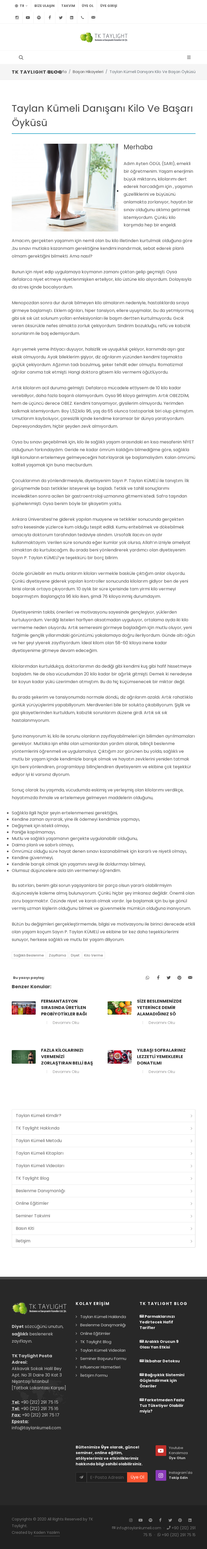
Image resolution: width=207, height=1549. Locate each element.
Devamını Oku (65, 1022)
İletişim (104, 1241)
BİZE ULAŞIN (44, 5)
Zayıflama (57, 955)
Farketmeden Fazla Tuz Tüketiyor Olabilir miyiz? (162, 1405)
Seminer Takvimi (104, 1216)
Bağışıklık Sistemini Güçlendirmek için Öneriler (162, 1380)
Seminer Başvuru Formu (103, 1358)
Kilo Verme (93, 955)
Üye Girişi (108, 5)
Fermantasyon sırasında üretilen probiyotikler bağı (64, 1007)
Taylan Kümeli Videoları (104, 1166)
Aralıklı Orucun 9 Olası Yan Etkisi (159, 1344)
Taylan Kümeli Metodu (104, 1141)
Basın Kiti (104, 1228)
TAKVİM (68, 5)
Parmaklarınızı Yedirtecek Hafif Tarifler (157, 1322)
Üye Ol (88, 5)
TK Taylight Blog (104, 1178)
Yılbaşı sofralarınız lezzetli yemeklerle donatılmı (161, 1056)
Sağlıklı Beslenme (29, 955)
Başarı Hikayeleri (88, 71)
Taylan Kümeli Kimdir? (104, 1115)
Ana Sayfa (57, 71)
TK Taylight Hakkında (104, 1128)
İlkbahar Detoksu (160, 1361)
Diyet (75, 955)
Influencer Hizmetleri (100, 1367)
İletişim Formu (94, 1375)
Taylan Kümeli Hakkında (103, 1316)
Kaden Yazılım (47, 1532)
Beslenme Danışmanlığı (104, 1191)
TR (21, 6)
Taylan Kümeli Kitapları (104, 1153)
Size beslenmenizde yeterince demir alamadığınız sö (159, 1007)
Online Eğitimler (104, 1203)
